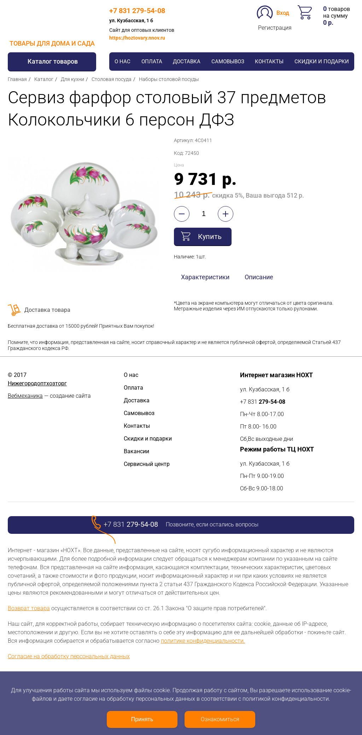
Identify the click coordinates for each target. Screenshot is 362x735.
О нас (122, 61)
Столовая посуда (112, 79)
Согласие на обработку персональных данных (69, 656)
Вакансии (136, 451)
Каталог (43, 79)
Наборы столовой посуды (169, 79)
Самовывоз (227, 61)
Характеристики (205, 277)
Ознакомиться (220, 719)
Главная (17, 79)
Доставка (186, 61)
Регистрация (275, 27)
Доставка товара (47, 310)
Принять (142, 719)
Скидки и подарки (321, 61)
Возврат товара (29, 608)
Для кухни (72, 79)
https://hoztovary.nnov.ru (137, 38)
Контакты (269, 61)
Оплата (151, 61)
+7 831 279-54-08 (137, 10)
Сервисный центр (147, 464)
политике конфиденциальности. (203, 640)
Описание (259, 277)
